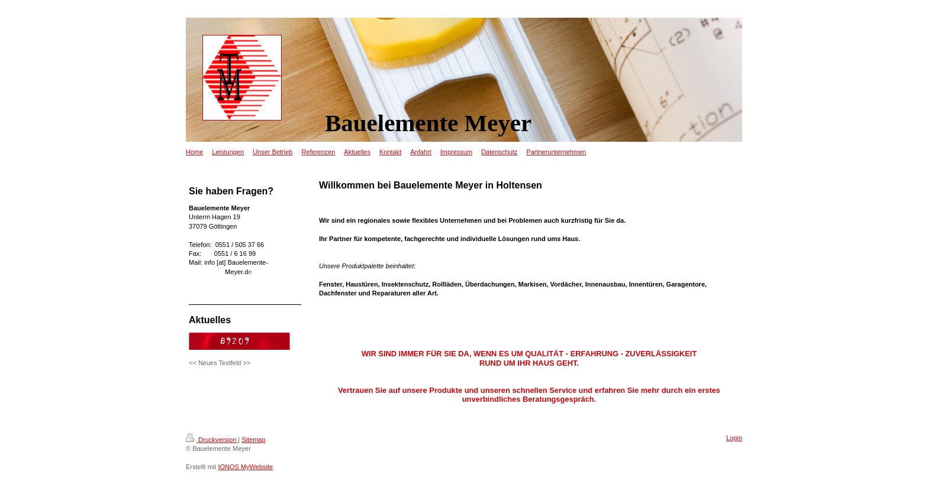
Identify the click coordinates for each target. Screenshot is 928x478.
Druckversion (212, 439)
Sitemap (253, 439)
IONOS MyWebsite (245, 466)
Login (734, 437)
